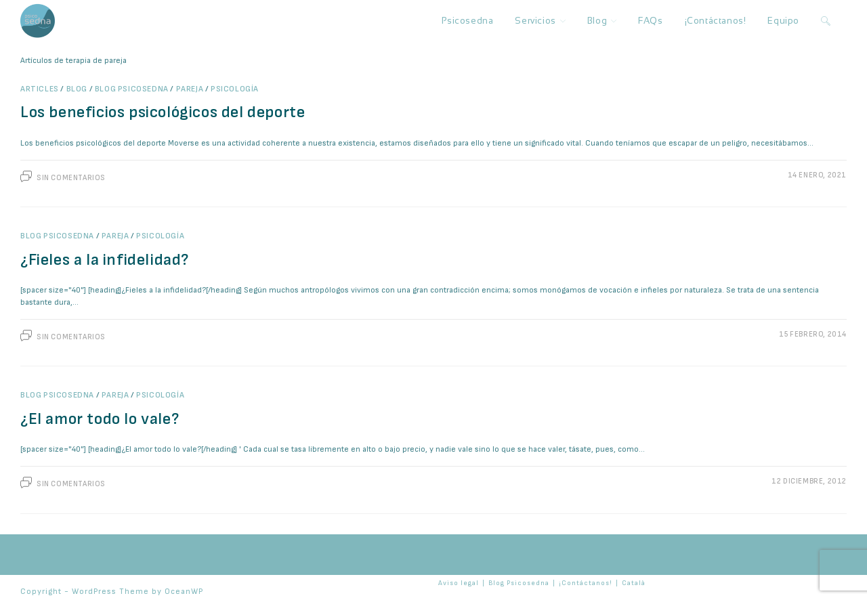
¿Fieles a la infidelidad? (104, 260)
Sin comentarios (71, 177)
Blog (76, 89)
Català (634, 583)
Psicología (235, 89)
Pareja (190, 89)
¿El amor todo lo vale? (99, 419)
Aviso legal (458, 583)
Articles (39, 89)
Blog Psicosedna (132, 89)
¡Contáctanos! (585, 583)
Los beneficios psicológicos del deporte (162, 112)
